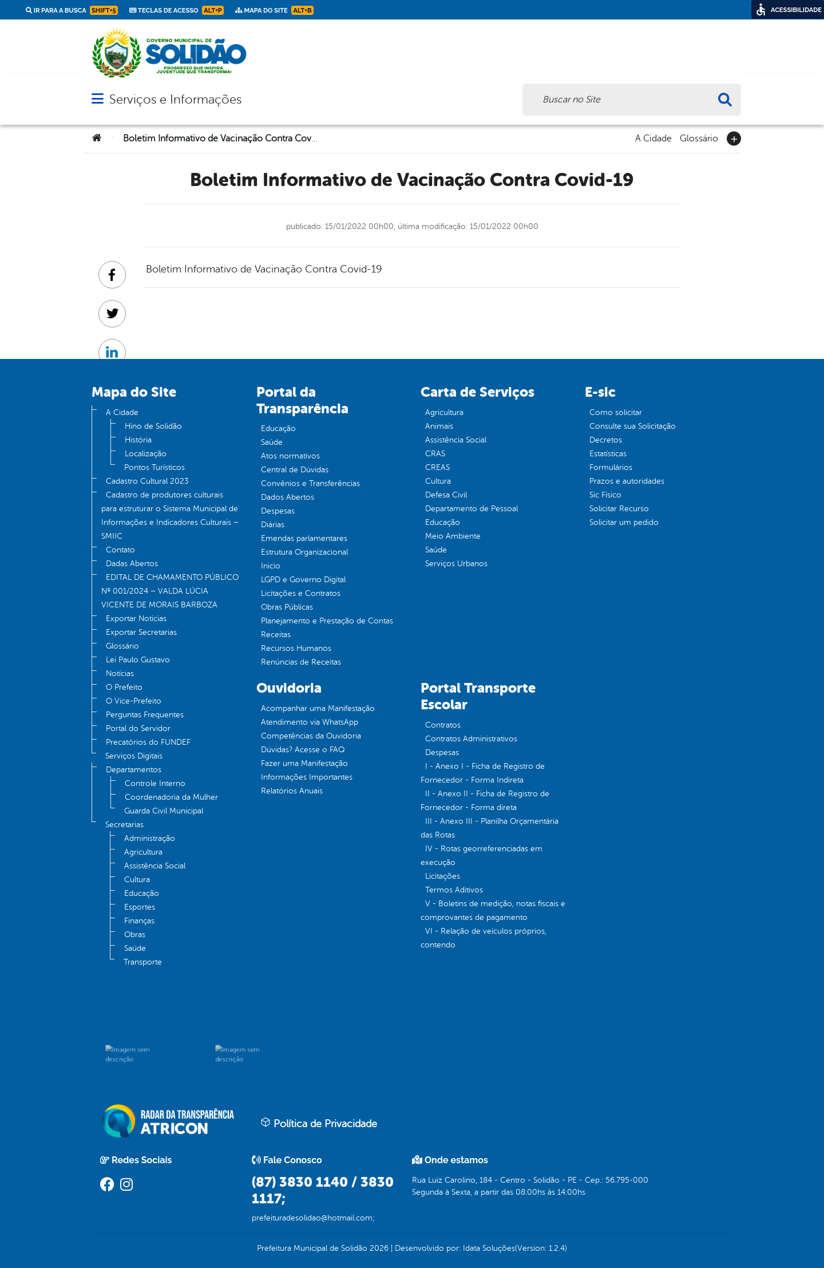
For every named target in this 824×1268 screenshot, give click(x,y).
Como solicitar (615, 412)
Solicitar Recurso (619, 508)
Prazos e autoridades (626, 481)
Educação (141, 893)
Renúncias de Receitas (301, 662)
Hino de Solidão (153, 426)
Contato (120, 550)
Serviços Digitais (134, 756)
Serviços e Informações (175, 99)
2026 (378, 1248)
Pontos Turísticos (154, 467)
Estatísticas (608, 453)
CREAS (437, 467)
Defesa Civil (446, 495)
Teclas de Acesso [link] (176, 10)
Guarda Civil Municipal (163, 811)
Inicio (270, 566)
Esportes (139, 907)
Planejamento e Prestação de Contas (327, 621)
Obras (134, 934)
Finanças (139, 921)
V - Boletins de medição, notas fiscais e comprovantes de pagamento (493, 910)
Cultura (137, 879)
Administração (149, 838)
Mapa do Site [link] (274, 10)
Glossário (699, 137)
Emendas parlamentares (304, 538)
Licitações (442, 876)
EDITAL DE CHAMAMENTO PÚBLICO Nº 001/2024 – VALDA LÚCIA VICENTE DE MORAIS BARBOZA (170, 591)
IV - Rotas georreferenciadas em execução (481, 855)
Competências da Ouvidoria (311, 736)
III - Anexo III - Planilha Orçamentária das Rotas (489, 828)
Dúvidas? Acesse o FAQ (302, 749)
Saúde (135, 948)
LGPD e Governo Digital (303, 579)
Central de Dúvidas (294, 469)
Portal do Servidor (138, 728)
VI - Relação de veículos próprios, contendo (483, 938)
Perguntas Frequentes (145, 714)
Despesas (278, 511)
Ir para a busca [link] (72, 10)
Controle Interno (155, 783)
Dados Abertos (287, 497)
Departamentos (133, 769)
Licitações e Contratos (300, 593)
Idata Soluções (489, 1248)
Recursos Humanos (296, 648)
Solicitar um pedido (624, 522)
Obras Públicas (287, 607)
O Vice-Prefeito (133, 701)
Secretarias (124, 824)
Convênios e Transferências (310, 483)
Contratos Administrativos (471, 738)
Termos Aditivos (454, 890)
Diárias (272, 524)
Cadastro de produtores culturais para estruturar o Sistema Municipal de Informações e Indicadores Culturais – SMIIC (170, 515)
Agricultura (143, 852)
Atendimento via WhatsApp (309, 722)
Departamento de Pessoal (471, 508)
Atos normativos (290, 456)
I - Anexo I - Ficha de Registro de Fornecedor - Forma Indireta (483, 773)
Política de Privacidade (318, 1123)
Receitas (276, 634)
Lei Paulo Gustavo (138, 659)
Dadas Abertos (132, 563)
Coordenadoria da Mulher (171, 797)
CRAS (435, 453)
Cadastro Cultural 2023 (147, 481)
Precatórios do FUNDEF (148, 742)
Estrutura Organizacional (304, 552)
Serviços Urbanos (456, 563)
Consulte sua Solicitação (632, 426)
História (138, 440)
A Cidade (653, 137)
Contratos (443, 725)
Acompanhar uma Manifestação (318, 708)
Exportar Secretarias (141, 632)
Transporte (143, 962)
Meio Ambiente (453, 536)
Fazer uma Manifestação (304, 763)
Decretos (605, 440)
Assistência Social (154, 866)
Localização (146, 453)
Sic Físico (605, 495)
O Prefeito (124, 687)
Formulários (610, 467)
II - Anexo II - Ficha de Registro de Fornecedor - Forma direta (485, 800)
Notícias (120, 673)
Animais (439, 426)
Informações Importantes (306, 777)
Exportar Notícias (136, 618)
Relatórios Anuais (292, 791)
